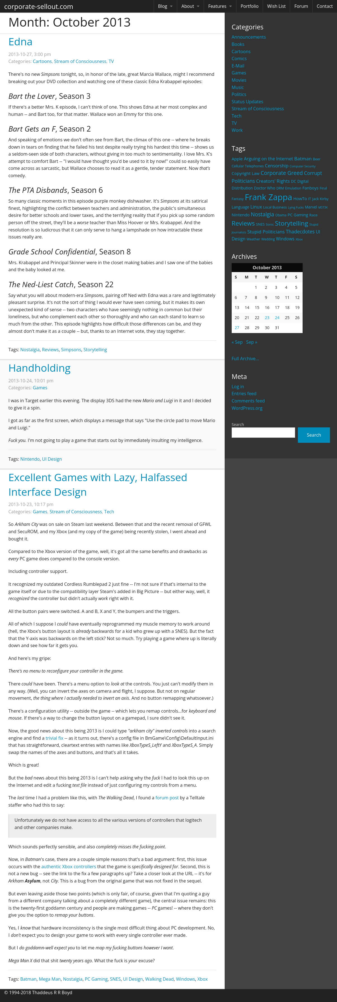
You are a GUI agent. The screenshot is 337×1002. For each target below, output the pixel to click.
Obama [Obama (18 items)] (280, 215)
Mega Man (50, 979)
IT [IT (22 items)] (309, 198)
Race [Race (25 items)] (313, 214)
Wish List (276, 6)
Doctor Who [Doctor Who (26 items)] (264, 188)
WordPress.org (247, 408)
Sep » (251, 342)
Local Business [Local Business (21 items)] (275, 207)
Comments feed (248, 401)
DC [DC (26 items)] (293, 181)
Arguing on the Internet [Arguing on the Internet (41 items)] (268, 159)
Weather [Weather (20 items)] (253, 239)
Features (217, 6)
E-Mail (238, 66)
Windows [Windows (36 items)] (285, 239)
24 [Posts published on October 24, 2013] (277, 317)
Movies (239, 80)
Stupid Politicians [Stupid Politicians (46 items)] (266, 231)
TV (234, 123)
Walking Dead (159, 979)
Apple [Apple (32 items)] (237, 158)
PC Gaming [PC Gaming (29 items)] (298, 214)
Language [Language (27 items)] (240, 207)
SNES (115, 979)
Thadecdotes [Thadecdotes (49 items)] (300, 231)
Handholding (39, 367)
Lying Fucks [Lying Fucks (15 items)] (296, 207)
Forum (301, 6)
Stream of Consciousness (258, 109)
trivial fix (54, 738)
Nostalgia (30, 350)
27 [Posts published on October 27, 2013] (237, 327)
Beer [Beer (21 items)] (317, 159)
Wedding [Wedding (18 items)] (268, 239)
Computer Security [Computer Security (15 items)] (302, 166)
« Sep (237, 342)
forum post (167, 798)
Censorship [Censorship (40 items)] (276, 166)
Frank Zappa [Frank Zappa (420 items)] (268, 197)
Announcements (249, 37)
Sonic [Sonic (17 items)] (270, 224)
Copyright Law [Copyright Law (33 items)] (245, 173)
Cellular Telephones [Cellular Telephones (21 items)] (248, 166)
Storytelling (95, 350)
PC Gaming (96, 979)
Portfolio (249, 6)
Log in (238, 386)
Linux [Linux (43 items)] (256, 206)
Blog (162, 6)
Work (237, 130)
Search (238, 424)
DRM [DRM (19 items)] (280, 188)
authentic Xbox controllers (68, 866)
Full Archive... (245, 358)
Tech (236, 116)
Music (238, 87)
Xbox (202, 979)
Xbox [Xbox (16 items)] (299, 239)
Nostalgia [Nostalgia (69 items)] (262, 214)
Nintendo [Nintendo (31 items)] (241, 214)
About (187, 6)
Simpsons (71, 350)
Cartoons (241, 51)
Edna (20, 41)
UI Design (52, 459)
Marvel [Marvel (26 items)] (311, 207)
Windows (185, 979)
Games (239, 73)
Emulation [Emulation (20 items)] (293, 188)
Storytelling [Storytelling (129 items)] (291, 223)
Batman (28, 979)
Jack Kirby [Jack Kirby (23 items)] (320, 198)
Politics (239, 94)
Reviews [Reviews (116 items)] (243, 223)
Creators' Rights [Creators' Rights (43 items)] (273, 181)
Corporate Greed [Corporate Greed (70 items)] (282, 173)
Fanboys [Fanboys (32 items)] (310, 188)
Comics (239, 58)
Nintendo (30, 459)
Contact (325, 6)
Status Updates (247, 102)
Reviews (50, 350)
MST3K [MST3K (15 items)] (323, 207)
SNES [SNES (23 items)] (260, 224)
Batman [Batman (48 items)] (303, 158)
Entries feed (244, 393)
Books (238, 44)
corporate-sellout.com (38, 6)
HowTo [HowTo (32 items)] (300, 198)
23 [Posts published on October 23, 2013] (267, 317)
